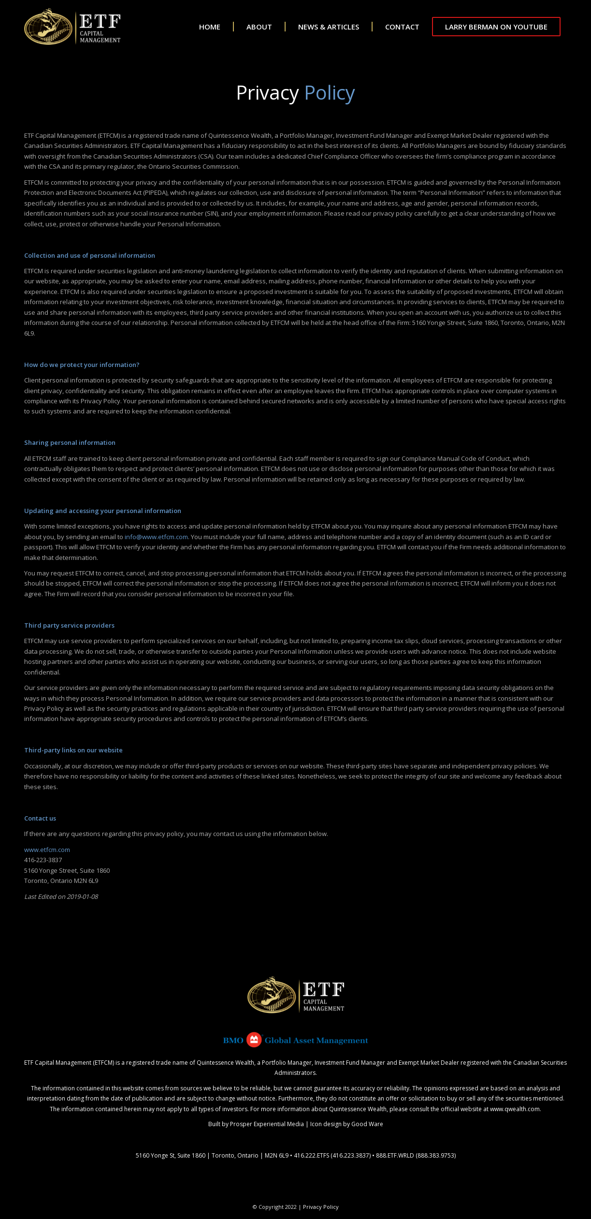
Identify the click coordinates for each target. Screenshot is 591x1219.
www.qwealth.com (515, 1109)
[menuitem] (203, 26)
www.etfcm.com (47, 849)
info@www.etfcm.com (156, 536)
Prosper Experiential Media (267, 1124)
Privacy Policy (321, 1206)
